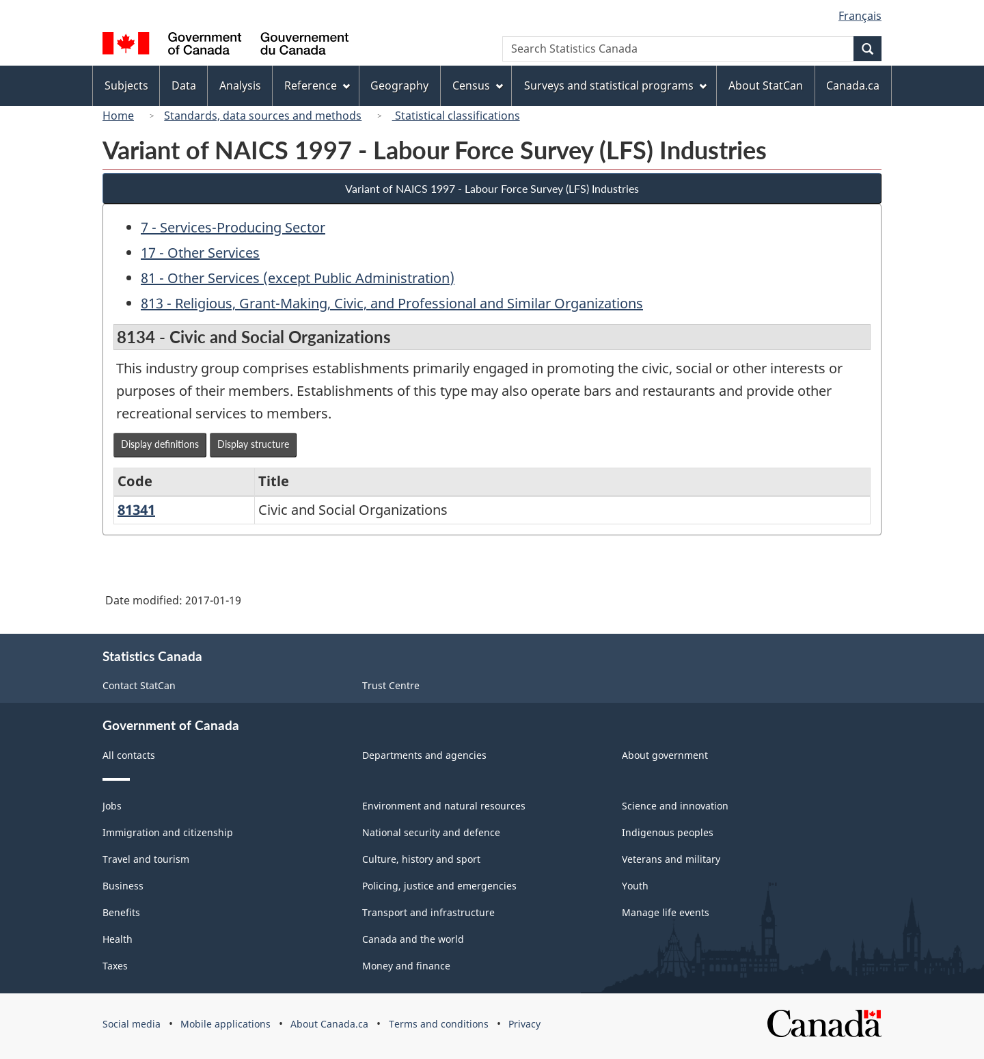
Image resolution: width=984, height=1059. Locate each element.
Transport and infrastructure (428, 912)
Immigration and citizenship (167, 832)
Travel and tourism (145, 859)
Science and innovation (675, 805)
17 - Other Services (200, 252)
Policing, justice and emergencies (439, 885)
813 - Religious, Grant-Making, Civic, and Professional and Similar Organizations (392, 303)
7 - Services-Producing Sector (233, 227)
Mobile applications (225, 1023)
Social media (131, 1023)
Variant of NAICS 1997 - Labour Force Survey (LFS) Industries (492, 188)
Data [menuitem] (184, 85)
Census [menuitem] (477, 85)
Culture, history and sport (421, 859)
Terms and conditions (439, 1023)
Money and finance (406, 965)
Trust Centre (391, 685)
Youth (635, 885)
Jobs (112, 805)
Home (118, 115)
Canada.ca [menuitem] (852, 85)
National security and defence (431, 832)
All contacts (128, 755)
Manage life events (665, 912)
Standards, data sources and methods (262, 115)
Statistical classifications (456, 115)
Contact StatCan (139, 685)
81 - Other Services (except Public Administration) (297, 278)
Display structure (253, 444)
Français (860, 15)
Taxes (115, 965)
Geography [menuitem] (399, 85)
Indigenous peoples (667, 832)
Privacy (524, 1023)
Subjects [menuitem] (126, 85)
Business (123, 885)
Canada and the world (413, 939)
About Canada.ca (329, 1023)
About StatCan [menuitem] (765, 85)
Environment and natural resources (443, 805)
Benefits (121, 912)
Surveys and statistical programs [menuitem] (615, 85)
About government (665, 755)
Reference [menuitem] (317, 85)
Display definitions (160, 444)
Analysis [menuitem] (240, 85)
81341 (136, 509)
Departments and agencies (424, 755)
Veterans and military (671, 859)
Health (117, 939)
